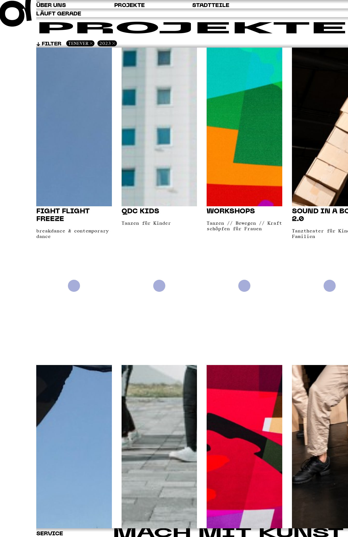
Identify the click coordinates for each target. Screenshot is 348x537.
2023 (105, 43)
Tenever (78, 43)
